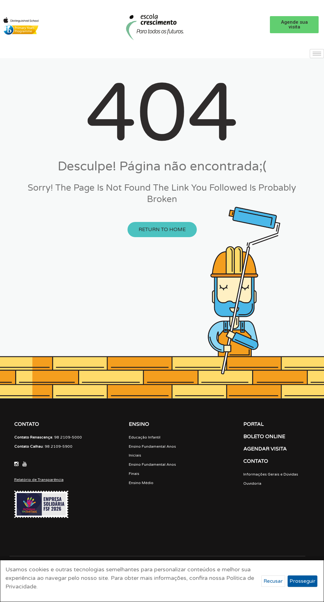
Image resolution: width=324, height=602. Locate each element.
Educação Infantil (144, 437)
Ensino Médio (141, 483)
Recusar (273, 581)
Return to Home (162, 229)
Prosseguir (302, 581)
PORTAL (253, 424)
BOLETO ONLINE (264, 436)
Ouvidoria (252, 483)
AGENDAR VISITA (265, 449)
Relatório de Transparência (39, 479)
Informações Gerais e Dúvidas (270, 474)
